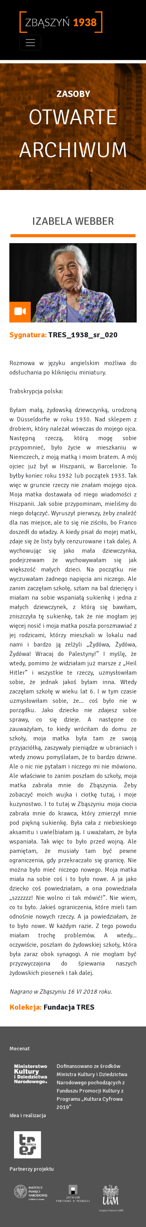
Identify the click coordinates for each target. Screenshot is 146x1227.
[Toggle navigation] (30, 42)
